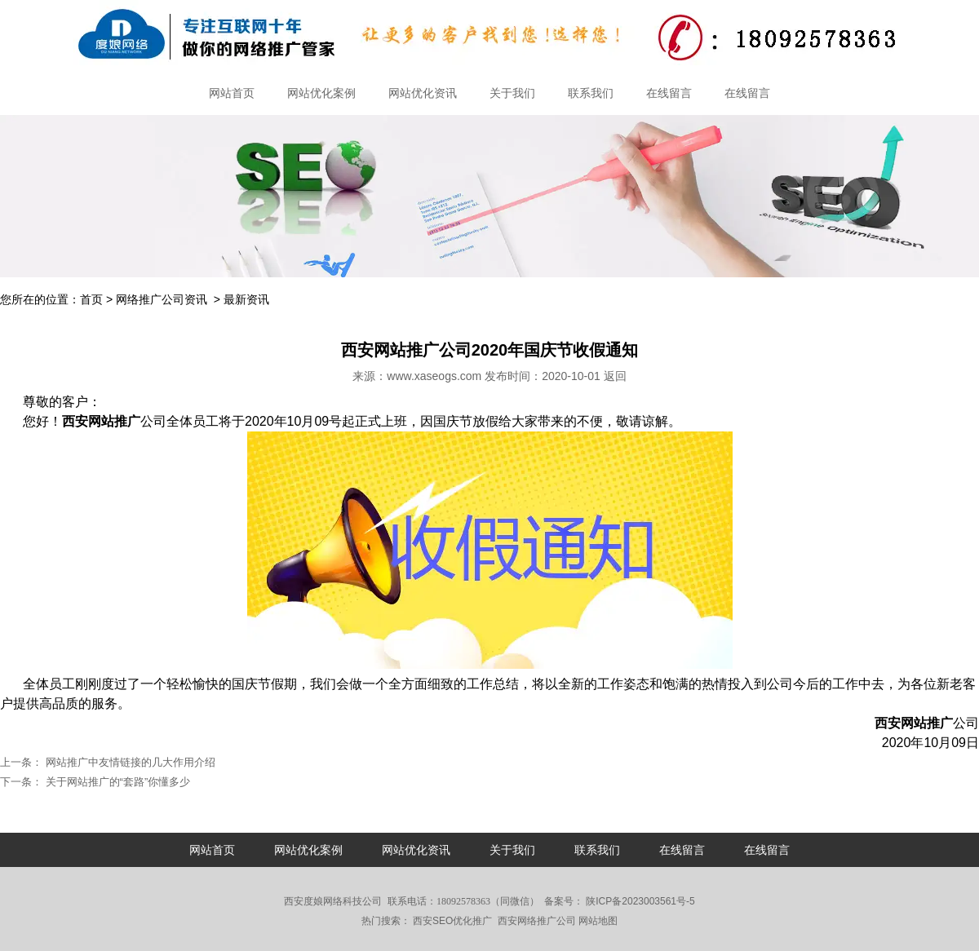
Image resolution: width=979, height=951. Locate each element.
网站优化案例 (321, 93)
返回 (615, 376)
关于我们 (512, 93)
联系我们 (591, 93)
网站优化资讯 (422, 93)
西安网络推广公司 (537, 921)
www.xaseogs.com (434, 376)
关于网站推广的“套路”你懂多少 (116, 782)
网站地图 (598, 921)
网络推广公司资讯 (161, 299)
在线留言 (669, 93)
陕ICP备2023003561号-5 (639, 901)
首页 (91, 299)
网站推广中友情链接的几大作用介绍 (128, 762)
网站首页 (232, 93)
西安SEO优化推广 (452, 921)
